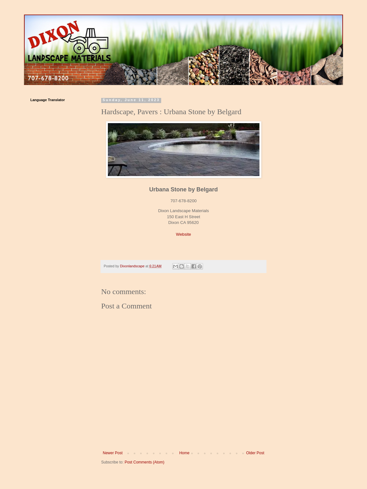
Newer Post (113, 453)
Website (183, 234)
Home (184, 453)
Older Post (255, 453)
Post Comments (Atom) (144, 462)
